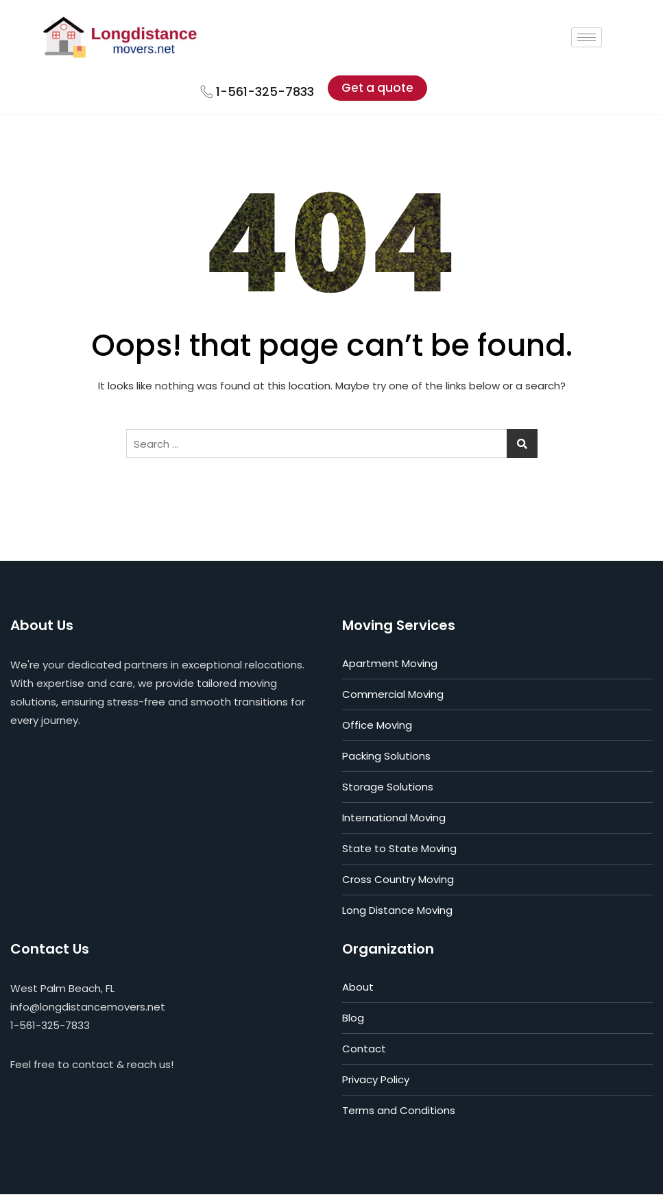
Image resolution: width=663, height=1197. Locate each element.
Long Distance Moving (397, 913)
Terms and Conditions (398, 1113)
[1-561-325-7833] (217, 93)
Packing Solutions (386, 758)
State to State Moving (399, 851)
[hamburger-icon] (606, 39)
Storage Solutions (387, 789)
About (358, 989)
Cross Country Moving (398, 882)
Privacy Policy (375, 1082)
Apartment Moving (389, 666)
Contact (364, 1051)
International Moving (394, 820)
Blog (353, 1020)
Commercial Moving (393, 697)
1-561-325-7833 (276, 93)
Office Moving (377, 728)
